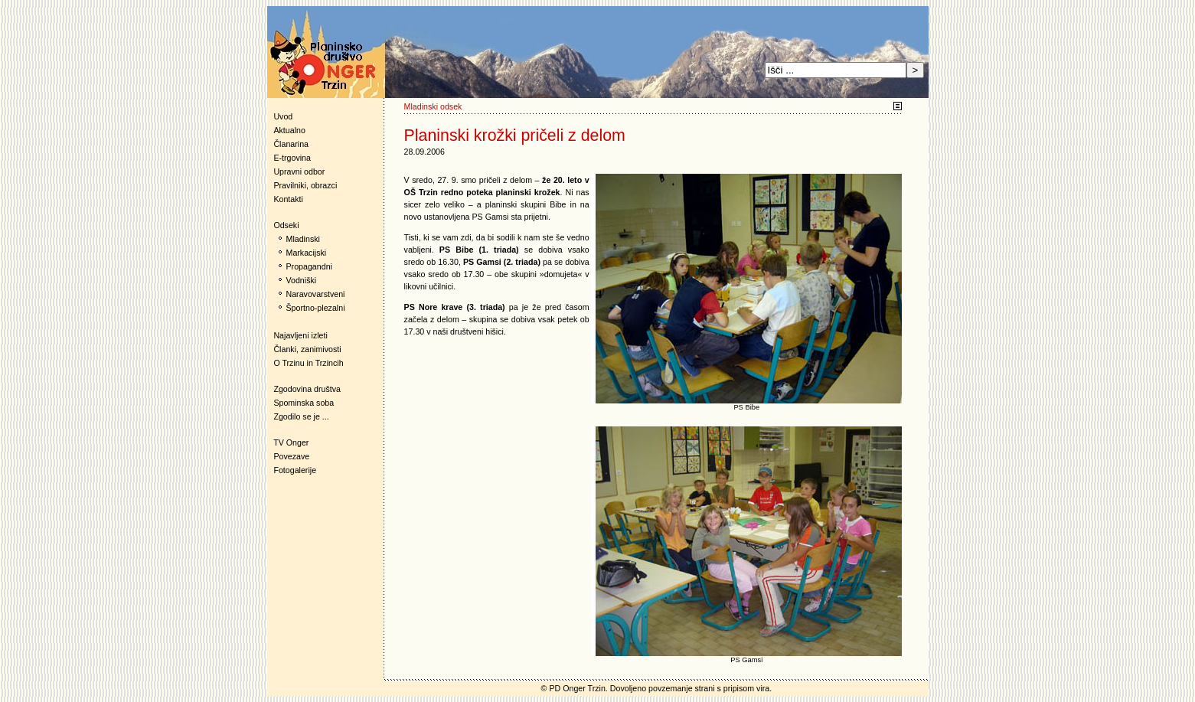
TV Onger (288, 442)
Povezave (291, 456)
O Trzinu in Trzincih (308, 362)
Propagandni (309, 266)
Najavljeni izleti (300, 335)
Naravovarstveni (315, 294)
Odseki (283, 225)
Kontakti (288, 199)
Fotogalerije (294, 470)
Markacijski (306, 252)
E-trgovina (292, 157)
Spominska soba (303, 402)
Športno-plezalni (315, 307)
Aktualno (289, 130)
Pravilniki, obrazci (305, 185)
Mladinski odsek (433, 106)
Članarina (291, 144)
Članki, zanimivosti (307, 349)
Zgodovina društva (304, 388)
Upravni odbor (299, 171)
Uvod (282, 116)
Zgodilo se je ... (300, 416)
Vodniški (301, 280)
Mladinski (303, 238)
